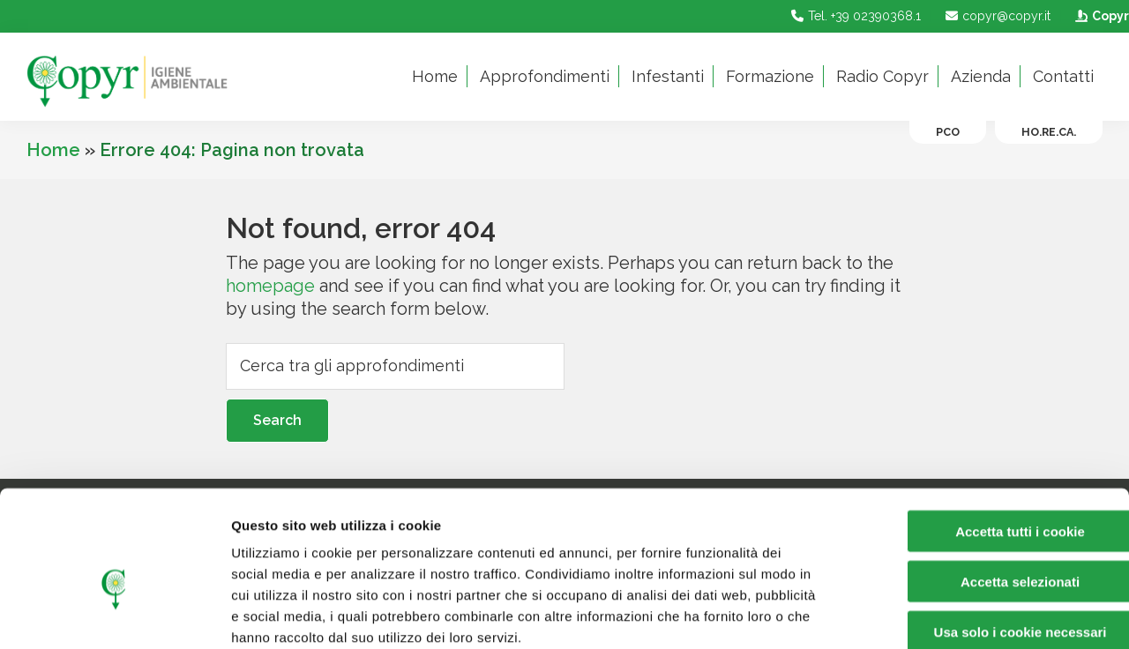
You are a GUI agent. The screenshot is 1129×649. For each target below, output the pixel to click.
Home (53, 149)
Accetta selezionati (981, 487)
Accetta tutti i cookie (982, 436)
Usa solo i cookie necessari (981, 537)
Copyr (1100, 16)
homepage (270, 285)
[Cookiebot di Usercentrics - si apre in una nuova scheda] (114, 614)
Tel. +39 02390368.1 (854, 16)
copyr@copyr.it (995, 16)
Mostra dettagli (928, 614)
